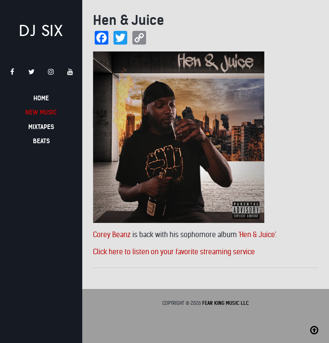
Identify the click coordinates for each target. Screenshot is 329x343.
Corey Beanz (112, 235)
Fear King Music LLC (225, 303)
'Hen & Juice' (257, 235)
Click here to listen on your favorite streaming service (174, 252)
